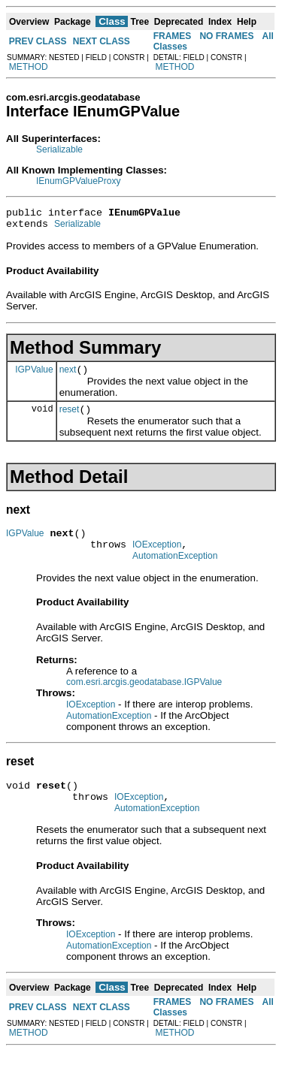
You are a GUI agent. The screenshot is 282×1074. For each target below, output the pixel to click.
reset (69, 418)
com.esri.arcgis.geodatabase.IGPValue (144, 697)
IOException (156, 558)
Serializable (59, 149)
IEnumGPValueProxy (78, 181)
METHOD (28, 67)
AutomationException (174, 571)
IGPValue (34, 375)
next (68, 376)
